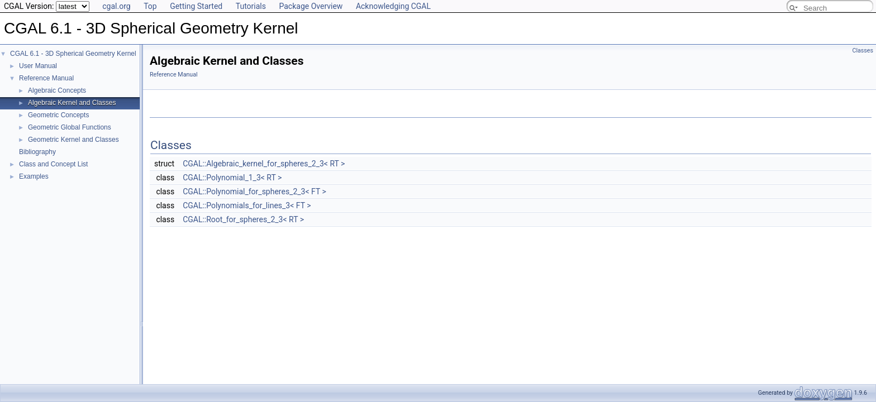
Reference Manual (46, 78)
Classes (863, 50)
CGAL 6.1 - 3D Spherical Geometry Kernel (73, 54)
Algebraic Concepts (57, 90)
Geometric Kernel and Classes (73, 139)
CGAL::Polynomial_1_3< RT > (232, 177)
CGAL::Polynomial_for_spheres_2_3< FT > (254, 191)
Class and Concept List (53, 164)
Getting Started (196, 6)
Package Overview (310, 6)
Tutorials (251, 6)
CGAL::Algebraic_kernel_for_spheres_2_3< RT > (264, 163)
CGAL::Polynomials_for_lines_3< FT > (247, 205)
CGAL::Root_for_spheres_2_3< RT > (243, 219)
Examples (34, 176)
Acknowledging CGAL (393, 6)
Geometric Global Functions (69, 127)
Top (150, 6)
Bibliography (37, 152)
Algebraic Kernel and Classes (72, 103)
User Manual (38, 66)
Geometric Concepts (58, 115)
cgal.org (116, 6)
